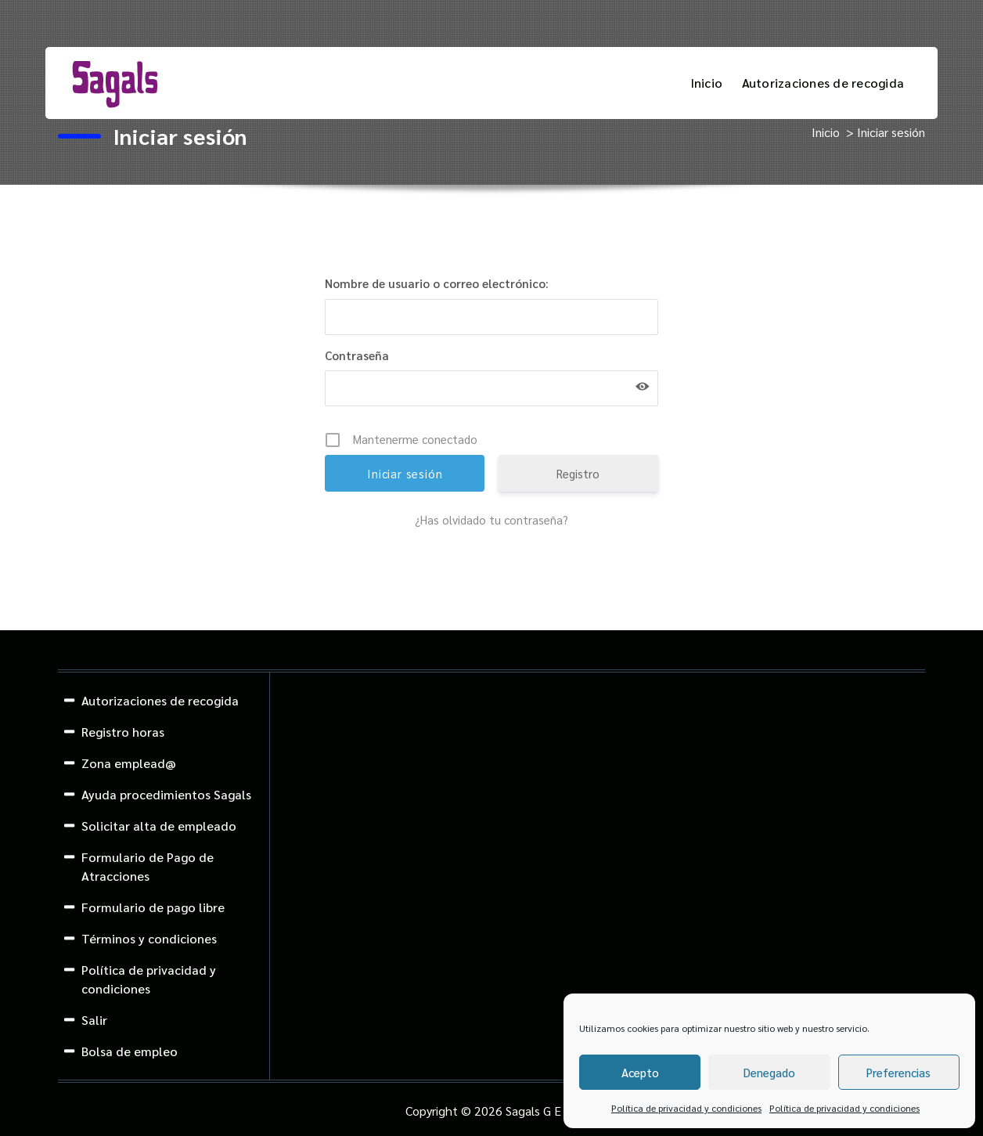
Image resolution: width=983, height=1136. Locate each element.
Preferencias (898, 1072)
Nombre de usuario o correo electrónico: (437, 283)
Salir (94, 1020)
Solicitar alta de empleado (158, 825)
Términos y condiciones (149, 938)
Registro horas (122, 731)
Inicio (706, 82)
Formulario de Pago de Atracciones (147, 866)
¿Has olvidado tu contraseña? (491, 519)
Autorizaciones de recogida (823, 82)
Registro (578, 473)
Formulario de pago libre (153, 907)
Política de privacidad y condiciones (686, 1108)
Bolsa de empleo (129, 1051)
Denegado (769, 1072)
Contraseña (357, 355)
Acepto (640, 1072)
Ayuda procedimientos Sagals (166, 794)
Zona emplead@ (128, 763)
